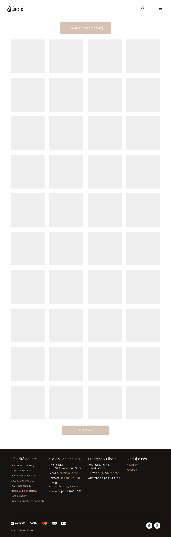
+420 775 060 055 (67, 473)
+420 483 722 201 (69, 477)
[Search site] (143, 9)
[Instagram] (157, 525)
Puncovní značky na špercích (27, 501)
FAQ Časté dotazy (21, 485)
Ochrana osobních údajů (25, 475)
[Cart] (151, 8)
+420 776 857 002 (108, 473)
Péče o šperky (19, 496)
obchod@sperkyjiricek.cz (63, 486)
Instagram (132, 464)
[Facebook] (149, 525)
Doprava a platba (21, 470)
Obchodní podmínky (22, 465)
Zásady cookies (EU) (22, 480)
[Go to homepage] (15, 8)
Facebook (132, 469)
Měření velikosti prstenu (24, 490)
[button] (161, 8)
